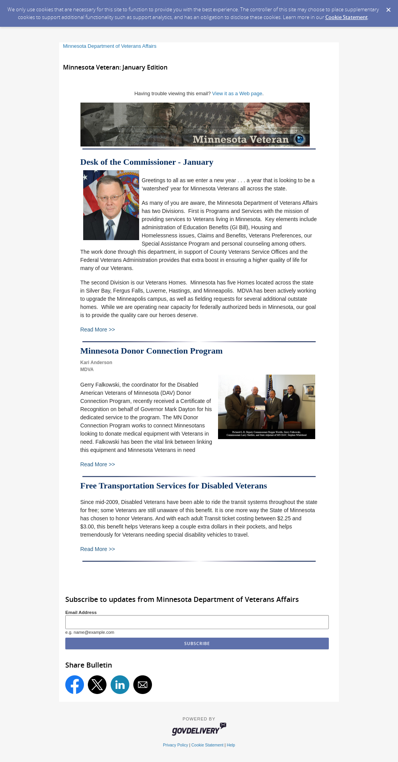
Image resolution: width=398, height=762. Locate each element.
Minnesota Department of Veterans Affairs (109, 46)
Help (231, 745)
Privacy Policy (175, 745)
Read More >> (97, 329)
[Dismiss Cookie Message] (388, 7)
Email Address (81, 612)
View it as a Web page (237, 93)
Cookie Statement (346, 17)
